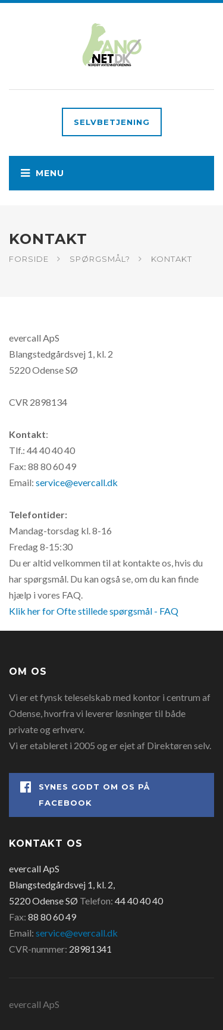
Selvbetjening (112, 122)
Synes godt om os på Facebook (85, 794)
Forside (29, 259)
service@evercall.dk (77, 482)
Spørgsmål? (100, 259)
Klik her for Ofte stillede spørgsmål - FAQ (93, 610)
